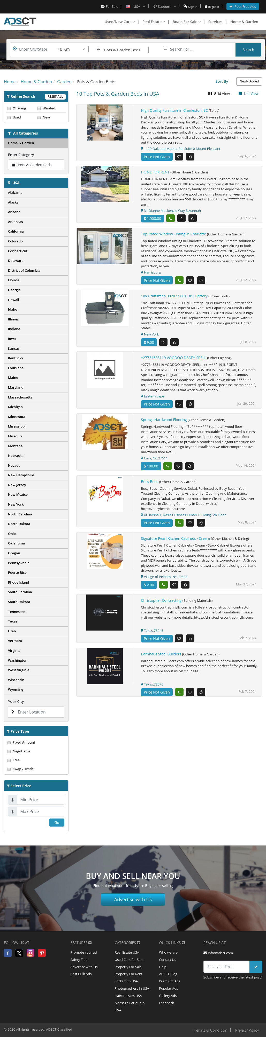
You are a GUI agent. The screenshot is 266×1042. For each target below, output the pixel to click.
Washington (17, 660)
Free (36, 760)
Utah (12, 631)
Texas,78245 (152, 635)
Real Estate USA (127, 952)
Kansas (13, 348)
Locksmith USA (126, 984)
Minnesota (16, 416)
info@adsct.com (218, 952)
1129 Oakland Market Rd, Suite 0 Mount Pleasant (180, 148)
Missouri (15, 436)
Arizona (14, 211)
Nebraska (16, 455)
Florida (13, 280)
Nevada (14, 465)
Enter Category (21, 154)
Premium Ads (169, 984)
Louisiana (16, 368)
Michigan (15, 406)
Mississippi (17, 426)
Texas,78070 (152, 689)
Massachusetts (20, 397)
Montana (15, 446)
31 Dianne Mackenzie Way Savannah (171, 211)
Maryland (16, 387)
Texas (12, 621)
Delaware (15, 260)
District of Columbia (24, 270)
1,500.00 (152, 219)
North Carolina (20, 514)
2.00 (149, 588)
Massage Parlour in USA (130, 1011)
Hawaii (13, 299)
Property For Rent (128, 976)
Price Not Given (157, 156)
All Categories (25, 133)
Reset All (55, 96)
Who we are (168, 952)
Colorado (15, 241)
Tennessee (16, 611)
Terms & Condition (209, 1035)
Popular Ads (168, 991)
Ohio (12, 533)
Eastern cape (152, 398)
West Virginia (18, 670)
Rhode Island (18, 582)
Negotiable (36, 751)
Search (248, 49)
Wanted (51, 108)
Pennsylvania (18, 563)
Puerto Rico (17, 572)
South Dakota (19, 601)
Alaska (13, 202)
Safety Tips (78, 960)
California (16, 231)
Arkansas (15, 221)
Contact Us (167, 960)
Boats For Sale (187, 21)
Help (162, 968)
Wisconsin (16, 679)
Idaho (12, 309)
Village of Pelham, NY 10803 (164, 581)
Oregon (14, 553)
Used (21, 117)
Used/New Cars (120, 21)
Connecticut (17, 251)
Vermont (15, 640)
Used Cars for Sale (129, 960)
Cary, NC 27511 (154, 461)
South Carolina (20, 592)
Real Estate (153, 21)
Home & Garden (244, 21)
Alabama (15, 192)
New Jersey (17, 484)
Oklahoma (16, 543)
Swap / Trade (36, 768)
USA (16, 182)
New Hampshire (21, 475)
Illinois (13, 319)
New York (16, 504)
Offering (21, 108)
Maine (13, 377)
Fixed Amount (36, 742)
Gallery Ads (168, 999)
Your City (16, 701)
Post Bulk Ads (81, 976)
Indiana (14, 328)
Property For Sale (128, 968)
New (51, 117)
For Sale (107, 6)
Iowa (12, 338)
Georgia (14, 290)
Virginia (14, 650)
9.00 (149, 344)
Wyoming (15, 689)
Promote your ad (83, 952)
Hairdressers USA (128, 999)
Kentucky (15, 358)
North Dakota (19, 523)
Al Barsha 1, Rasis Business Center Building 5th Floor (183, 518)
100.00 (151, 469)
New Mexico (18, 494)
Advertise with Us (133, 899)
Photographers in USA (132, 991)
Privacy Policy (246, 1035)
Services (215, 21)
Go (56, 822)
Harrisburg (151, 273)
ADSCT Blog (168, 976)
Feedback (166, 1007)
